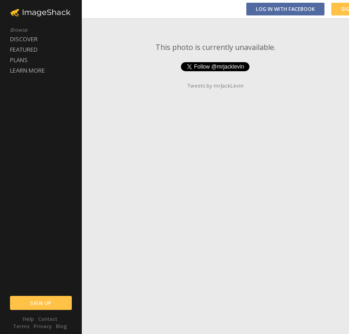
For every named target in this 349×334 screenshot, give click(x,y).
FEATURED (24, 49)
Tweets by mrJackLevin (215, 85)
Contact (47, 318)
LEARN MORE (27, 70)
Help (28, 318)
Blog (61, 326)
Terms (21, 326)
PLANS (19, 60)
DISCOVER (24, 39)
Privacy (43, 326)
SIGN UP (41, 303)
